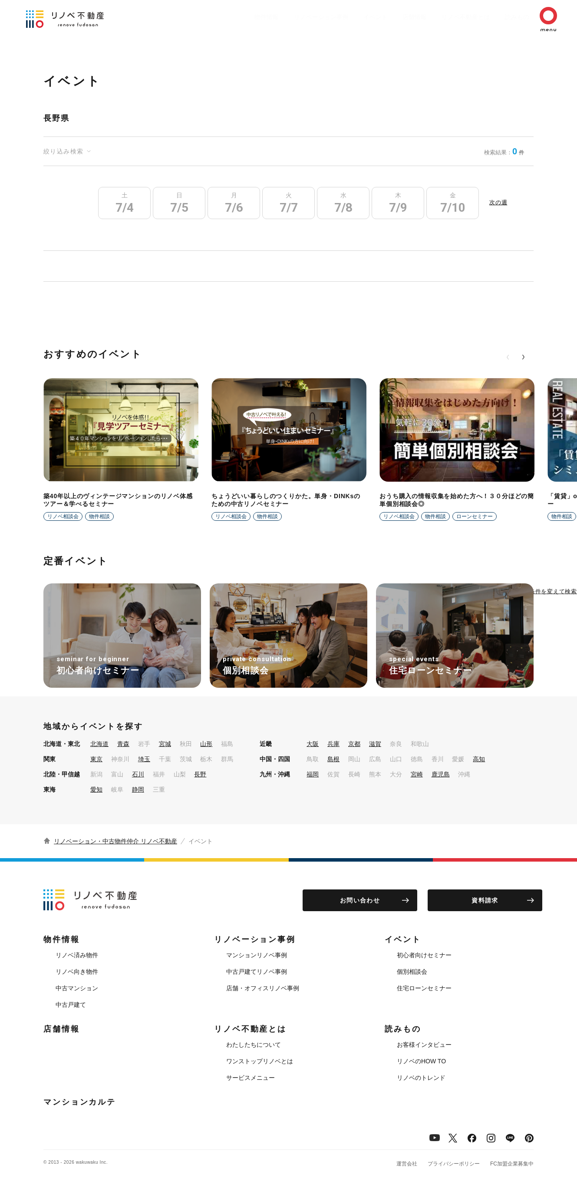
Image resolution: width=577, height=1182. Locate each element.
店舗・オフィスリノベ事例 (262, 988)
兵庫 (333, 743)
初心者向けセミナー (424, 955)
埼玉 (144, 759)
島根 (333, 759)
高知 (479, 759)
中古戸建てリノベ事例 (256, 972)
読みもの (504, 16)
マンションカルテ (79, 1102)
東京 (96, 759)
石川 (138, 774)
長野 (200, 774)
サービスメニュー (250, 1078)
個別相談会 (412, 972)
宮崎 (417, 774)
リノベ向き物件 (77, 972)
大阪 (313, 743)
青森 (123, 743)
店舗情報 (393, 16)
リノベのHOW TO (421, 1061)
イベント (349, 16)
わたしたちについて (253, 1045)
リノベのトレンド (421, 1078)
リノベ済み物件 (77, 955)
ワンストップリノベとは (259, 1061)
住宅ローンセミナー (424, 988)
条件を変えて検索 (553, 591)
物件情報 (232, 16)
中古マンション (77, 988)
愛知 (96, 789)
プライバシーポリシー (454, 1164)
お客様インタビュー (424, 1045)
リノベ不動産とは (448, 16)
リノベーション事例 (291, 16)
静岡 (138, 789)
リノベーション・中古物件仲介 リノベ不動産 (115, 841)
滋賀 (375, 743)
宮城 (165, 743)
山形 (206, 743)
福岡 (313, 774)
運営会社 (406, 1164)
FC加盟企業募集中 (512, 1164)
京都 (354, 743)
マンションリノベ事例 (256, 955)
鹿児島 (441, 774)
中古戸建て (71, 1005)
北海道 (99, 743)
